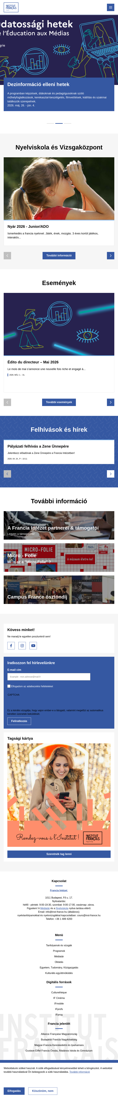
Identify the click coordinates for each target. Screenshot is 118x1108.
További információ (59, 255)
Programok (59, 951)
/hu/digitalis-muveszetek (59, 557)
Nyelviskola (62, 908)
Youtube (33, 645)
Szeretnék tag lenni (59, 854)
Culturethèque (59, 992)
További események (59, 402)
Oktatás (59, 962)
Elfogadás (14, 1090)
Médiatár (45, 908)
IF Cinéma (59, 998)
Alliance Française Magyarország (59, 1034)
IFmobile (59, 1003)
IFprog (59, 1014)
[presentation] (30, 703)
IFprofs (59, 1009)
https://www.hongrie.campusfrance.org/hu (59, 589)
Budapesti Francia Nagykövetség (59, 1039)
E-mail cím (14, 669)
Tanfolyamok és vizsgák (59, 945)
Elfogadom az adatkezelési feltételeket (32, 686)
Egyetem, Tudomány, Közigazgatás (59, 967)
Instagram (22, 645)
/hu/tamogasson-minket (59, 525)
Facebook (11, 645)
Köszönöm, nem (42, 1090)
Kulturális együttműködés (59, 973)
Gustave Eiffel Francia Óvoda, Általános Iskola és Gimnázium (59, 1050)
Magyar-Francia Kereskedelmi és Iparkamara (59, 1045)
